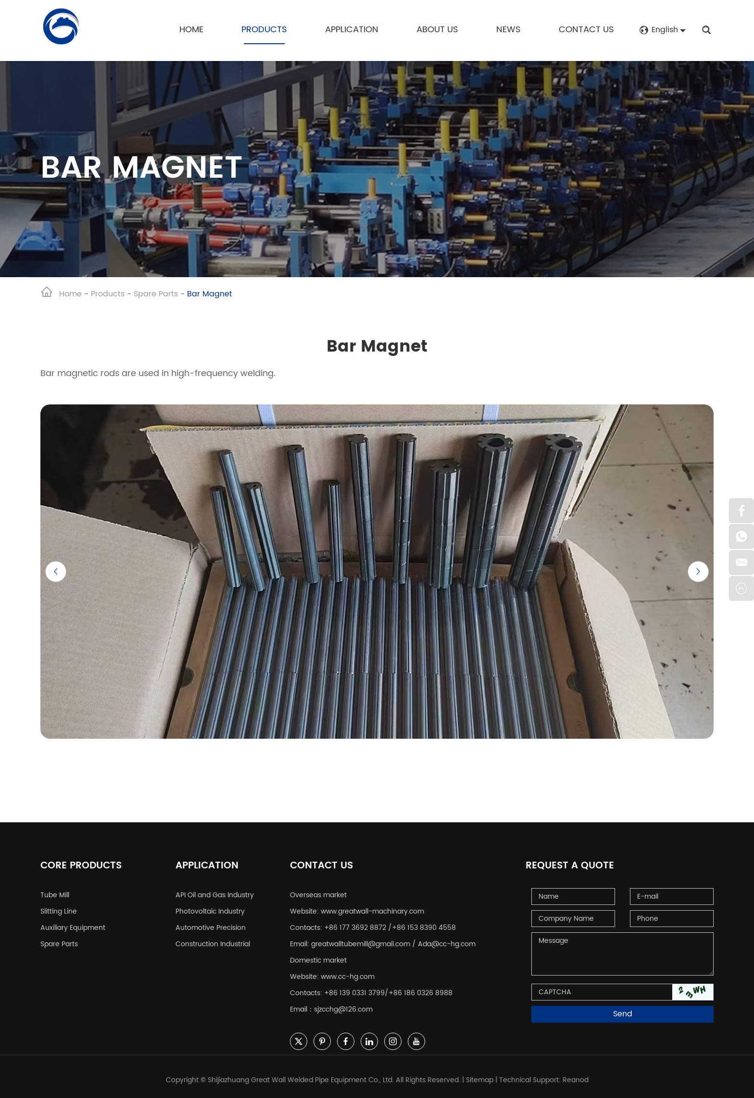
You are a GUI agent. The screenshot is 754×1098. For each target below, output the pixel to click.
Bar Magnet (209, 294)
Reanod (576, 1080)
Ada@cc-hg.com (447, 944)
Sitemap (479, 1080)
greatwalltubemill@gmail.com (360, 944)
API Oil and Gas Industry (215, 895)
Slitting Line (58, 911)
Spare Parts (156, 294)
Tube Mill (54, 895)
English (658, 30)
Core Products (81, 866)
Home (191, 30)
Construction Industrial (213, 944)
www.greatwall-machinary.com (372, 911)
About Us (437, 30)
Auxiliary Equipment (72, 927)
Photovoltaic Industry (210, 911)
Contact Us (586, 30)
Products (264, 30)
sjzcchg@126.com (343, 1009)
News (508, 30)
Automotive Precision (211, 927)
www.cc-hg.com (348, 976)
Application (351, 30)
